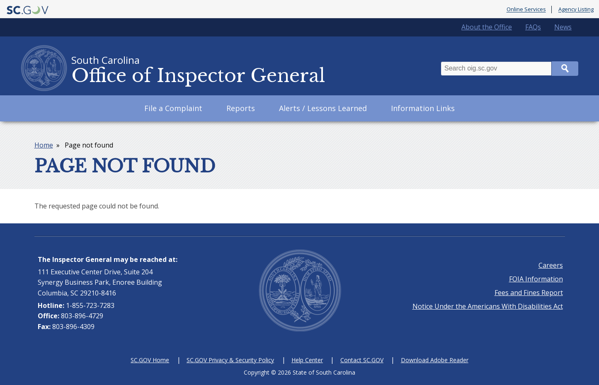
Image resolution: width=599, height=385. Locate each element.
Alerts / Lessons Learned (323, 108)
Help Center (307, 360)
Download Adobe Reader (434, 360)
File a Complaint (173, 108)
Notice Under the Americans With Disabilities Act (487, 306)
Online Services (526, 9)
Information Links (423, 108)
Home (43, 145)
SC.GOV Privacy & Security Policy (230, 360)
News (563, 26)
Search (565, 68)
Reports (240, 108)
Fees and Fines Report (529, 292)
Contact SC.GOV (361, 360)
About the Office (486, 26)
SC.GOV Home (150, 360)
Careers (550, 265)
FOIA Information (536, 278)
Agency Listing (576, 9)
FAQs (533, 26)
